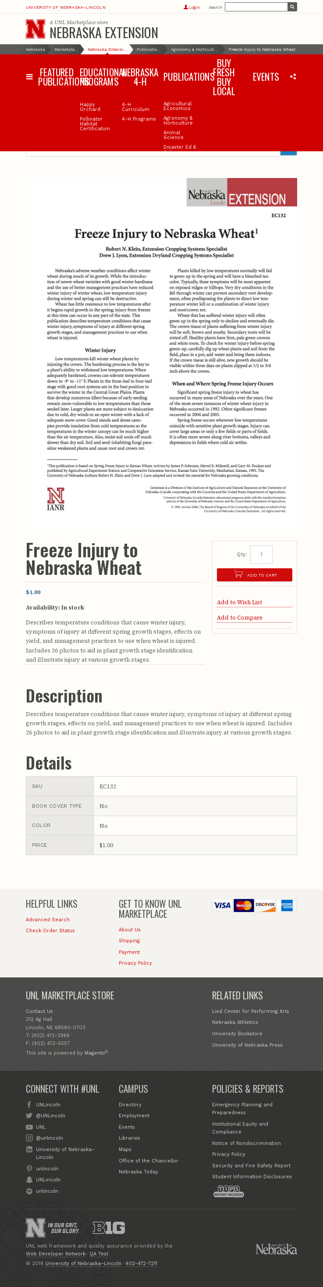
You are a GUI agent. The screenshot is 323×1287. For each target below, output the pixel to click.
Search (215, 7)
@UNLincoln (50, 1115)
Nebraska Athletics (235, 1022)
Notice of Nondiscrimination (246, 1143)
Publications (149, 49)
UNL (41, 1126)
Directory (130, 1105)
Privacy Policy (135, 963)
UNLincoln (48, 1104)
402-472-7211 (141, 1263)
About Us (130, 930)
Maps (125, 1149)
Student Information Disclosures (252, 1177)
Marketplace (66, 49)
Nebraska (35, 49)
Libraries (129, 1138)
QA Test (98, 1254)
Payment (129, 952)
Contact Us (39, 1011)
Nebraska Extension (104, 32)
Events (127, 1127)
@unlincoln (49, 1137)
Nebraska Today (138, 1172)
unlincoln (47, 1168)
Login (192, 7)
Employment (134, 1116)
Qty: (242, 554)
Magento (95, 1053)
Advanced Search (48, 920)
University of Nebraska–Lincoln (66, 7)
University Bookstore (237, 1034)
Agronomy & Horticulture (195, 49)
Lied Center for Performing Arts (250, 1011)
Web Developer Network (55, 1254)
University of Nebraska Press (247, 1045)
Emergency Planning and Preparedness (242, 1109)
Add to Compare (240, 617)
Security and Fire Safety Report (251, 1166)
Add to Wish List (239, 602)
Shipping (129, 941)
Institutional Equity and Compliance (240, 1128)
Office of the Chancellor (148, 1161)
